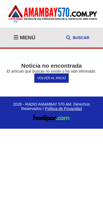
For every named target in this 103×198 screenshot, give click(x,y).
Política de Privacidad (63, 108)
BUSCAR (77, 37)
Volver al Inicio (51, 78)
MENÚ (24, 37)
